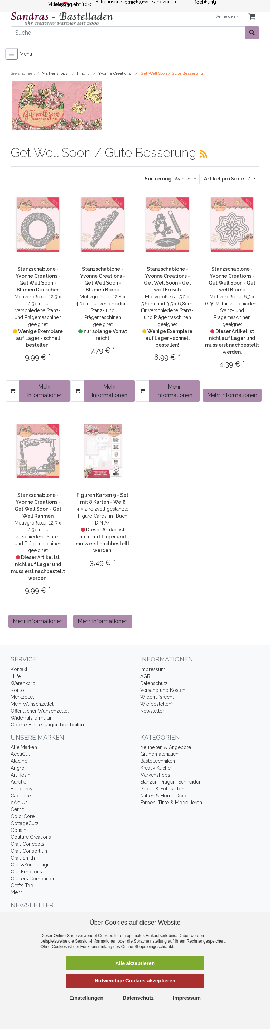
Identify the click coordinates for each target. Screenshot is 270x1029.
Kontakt (19, 669)
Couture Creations (31, 837)
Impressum (152, 669)
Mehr (16, 892)
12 (228, 179)
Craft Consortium (30, 851)
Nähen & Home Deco (164, 795)
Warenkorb (23, 683)
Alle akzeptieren (135, 963)
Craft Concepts (27, 844)
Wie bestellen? (157, 704)
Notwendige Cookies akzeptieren (135, 980)
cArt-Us (19, 802)
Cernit (17, 809)
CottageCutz (25, 823)
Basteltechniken (157, 761)
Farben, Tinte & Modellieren (171, 802)
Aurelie (18, 782)
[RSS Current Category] (203, 154)
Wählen (169, 179)
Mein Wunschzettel (32, 704)
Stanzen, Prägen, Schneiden (171, 782)
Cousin (18, 830)
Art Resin (20, 775)
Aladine (19, 761)
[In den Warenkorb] (13, 391)
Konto (17, 690)
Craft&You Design (30, 865)
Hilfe (16, 676)
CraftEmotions (26, 871)
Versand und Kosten (162, 690)
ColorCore (23, 816)
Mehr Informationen (45, 390)
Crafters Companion (33, 878)
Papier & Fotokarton (162, 788)
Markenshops (155, 775)
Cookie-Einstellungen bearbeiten (47, 724)
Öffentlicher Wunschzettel (40, 711)
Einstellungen (86, 998)
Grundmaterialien (159, 754)
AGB (145, 676)
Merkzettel (22, 697)
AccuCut (20, 754)
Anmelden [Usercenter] (227, 16)
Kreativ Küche (155, 768)
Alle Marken (24, 747)
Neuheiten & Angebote (165, 747)
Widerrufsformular (31, 718)
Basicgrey (22, 788)
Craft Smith (23, 858)
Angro (18, 768)
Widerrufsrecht (157, 697)
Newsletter (152, 711)
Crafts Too (22, 885)
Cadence (21, 795)
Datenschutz (154, 683)
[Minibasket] (251, 16)
